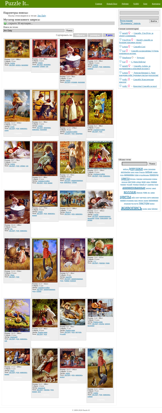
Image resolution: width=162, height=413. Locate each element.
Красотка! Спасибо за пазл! (145, 86)
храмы (155, 172)
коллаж (130, 192)
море (144, 182)
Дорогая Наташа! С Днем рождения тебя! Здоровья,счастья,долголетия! (138, 74)
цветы (125, 196)
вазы (136, 200)
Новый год (143, 184)
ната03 (125, 33)
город (138, 197)
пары (149, 209)
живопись (131, 207)
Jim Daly (41, 15)
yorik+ (125, 79)
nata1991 (69, 277)
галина (95, 393)
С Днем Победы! (138, 62)
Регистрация (126, 20)
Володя (68, 212)
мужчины (130, 200)
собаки (138, 182)
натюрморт (153, 200)
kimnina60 (14, 337)
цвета (125, 178)
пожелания (104, 218)
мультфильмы (144, 175)
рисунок (132, 181)
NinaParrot (126, 57)
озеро (132, 172)
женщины (129, 175)
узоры (145, 169)
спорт (7, 130)
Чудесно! (141, 57)
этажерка (150, 184)
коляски (73, 281)
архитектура (129, 203)
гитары (101, 324)
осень (145, 209)
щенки (90, 220)
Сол (124, 51)
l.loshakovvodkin (71, 132)
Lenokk (96, 214)
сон (47, 66)
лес (149, 192)
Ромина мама (42, 332)
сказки (145, 200)
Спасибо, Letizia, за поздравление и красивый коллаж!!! (134, 67)
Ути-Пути (126, 40)
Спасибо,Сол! (139, 46)
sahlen (68, 373)
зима (148, 182)
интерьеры (125, 172)
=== (94, 261)
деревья (136, 184)
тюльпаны (151, 169)
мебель (125, 169)
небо (133, 197)
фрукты (133, 179)
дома (145, 192)
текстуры (144, 203)
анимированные (134, 187)
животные (155, 197)
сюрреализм (147, 179)
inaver (12, 370)
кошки (123, 200)
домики (154, 182)
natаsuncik (41, 388)
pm (11, 229)
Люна (12, 275)
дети (122, 175)
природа (154, 174)
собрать (18, 68)
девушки (136, 168)
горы (136, 175)
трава (108, 263)
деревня (123, 184)
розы (156, 184)
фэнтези (139, 192)
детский (129, 184)
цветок (140, 200)
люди (149, 197)
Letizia (125, 46)
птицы (154, 179)
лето (39, 391)
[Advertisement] (139, 123)
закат (154, 188)
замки (153, 192)
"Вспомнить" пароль (130, 23)
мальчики (24, 65)
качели (107, 324)
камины (90, 68)
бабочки (155, 209)
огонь (97, 218)
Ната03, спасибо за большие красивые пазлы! (136, 41)
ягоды (136, 203)
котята (152, 203)
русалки (63, 334)
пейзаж (149, 172)
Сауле (12, 126)
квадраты (143, 197)
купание (74, 82)
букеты (142, 172)
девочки (139, 179)
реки (137, 172)
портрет (149, 188)
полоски (124, 182)
